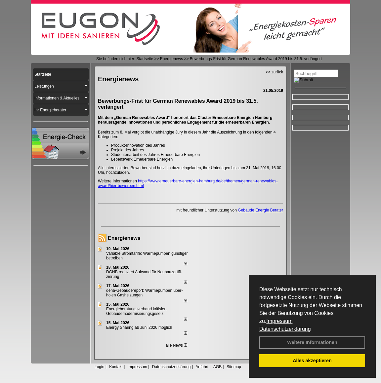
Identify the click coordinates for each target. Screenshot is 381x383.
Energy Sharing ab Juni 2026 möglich (139, 327)
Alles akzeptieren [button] (312, 360)
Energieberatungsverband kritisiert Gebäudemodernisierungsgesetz (136, 311)
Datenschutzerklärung (285, 329)
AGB (217, 366)
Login (99, 366)
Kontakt (116, 366)
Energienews (124, 238)
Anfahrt (201, 366)
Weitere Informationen (312, 342)
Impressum (279, 321)
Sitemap (234, 366)
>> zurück (274, 72)
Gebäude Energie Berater (260, 210)
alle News (176, 345)
